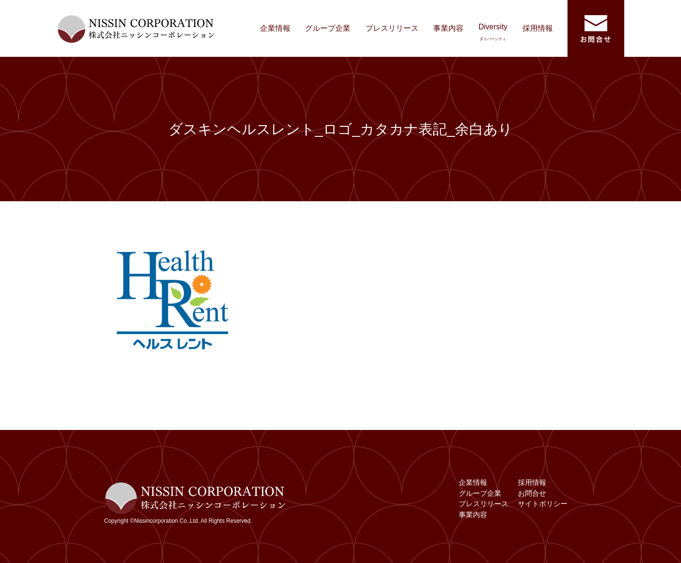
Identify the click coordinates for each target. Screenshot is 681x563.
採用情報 (538, 28)
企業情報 (275, 28)
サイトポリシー (543, 504)
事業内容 (448, 28)
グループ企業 (327, 28)
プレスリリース (392, 28)
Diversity (493, 32)
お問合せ (532, 493)
